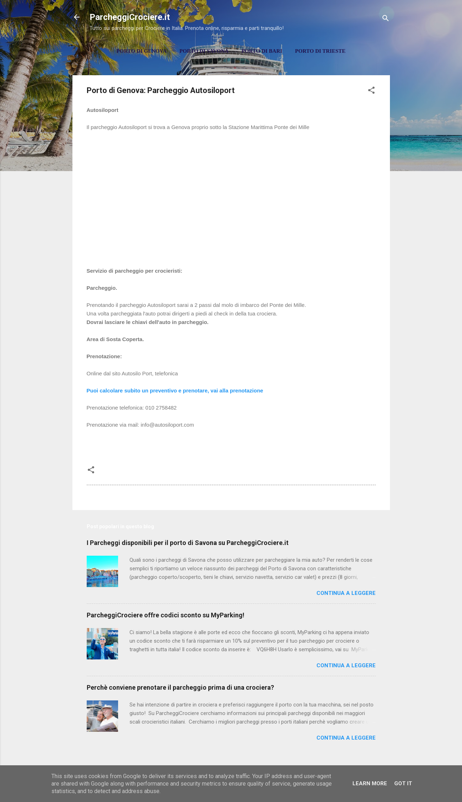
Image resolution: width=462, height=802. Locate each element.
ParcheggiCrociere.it (130, 17)
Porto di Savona (204, 51)
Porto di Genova (141, 51)
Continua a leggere (346, 593)
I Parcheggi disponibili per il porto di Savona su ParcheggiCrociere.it (188, 542)
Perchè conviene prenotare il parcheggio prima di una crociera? (180, 687)
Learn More (369, 783)
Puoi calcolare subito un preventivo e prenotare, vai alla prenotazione (175, 390)
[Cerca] (385, 19)
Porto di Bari (262, 51)
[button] (371, 91)
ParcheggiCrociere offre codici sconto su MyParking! (165, 615)
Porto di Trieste (320, 51)
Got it (403, 783)
